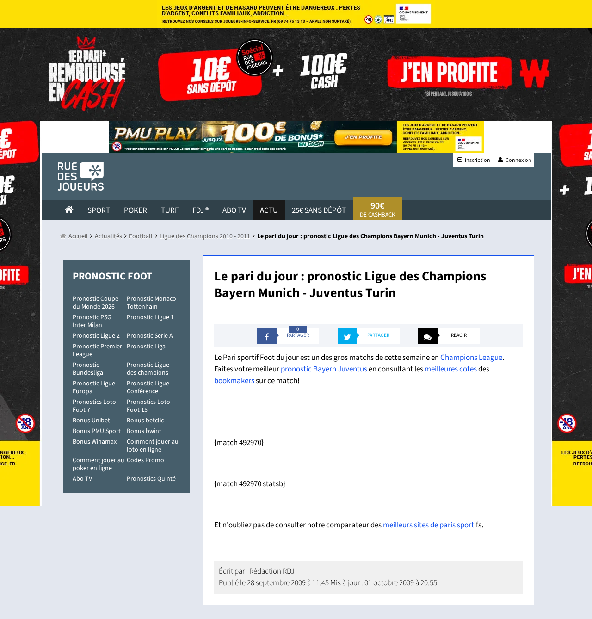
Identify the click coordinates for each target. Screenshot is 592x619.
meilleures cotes (451, 369)
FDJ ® (200, 210)
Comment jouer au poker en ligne (98, 464)
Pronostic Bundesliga (88, 369)
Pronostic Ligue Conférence (148, 387)
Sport (98, 210)
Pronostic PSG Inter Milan (92, 321)
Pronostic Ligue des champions (148, 369)
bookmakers (234, 380)
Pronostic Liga (146, 346)
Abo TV (82, 478)
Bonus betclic (145, 420)
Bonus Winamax (95, 441)
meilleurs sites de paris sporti (429, 525)
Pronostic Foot (112, 276)
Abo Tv (234, 210)
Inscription (473, 160)
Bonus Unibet (91, 420)
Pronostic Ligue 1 (150, 317)
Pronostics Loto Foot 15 (148, 406)
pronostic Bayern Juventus (324, 369)
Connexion (513, 160)
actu (269, 210)
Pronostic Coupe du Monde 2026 (95, 302)
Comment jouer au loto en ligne (153, 445)
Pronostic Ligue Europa (94, 387)
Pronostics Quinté (151, 478)
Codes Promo (145, 460)
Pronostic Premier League (97, 350)
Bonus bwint (144, 431)
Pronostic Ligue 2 (96, 335)
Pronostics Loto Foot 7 (94, 406)
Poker (135, 210)
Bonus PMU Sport (97, 431)
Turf (170, 210)
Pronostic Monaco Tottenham (151, 302)
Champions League (471, 357)
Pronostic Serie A (150, 335)
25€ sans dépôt (319, 210)
